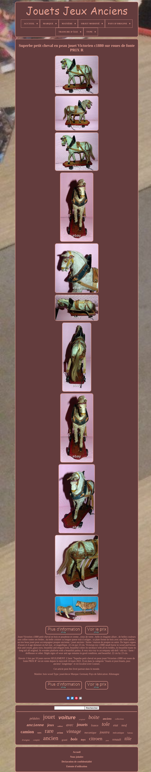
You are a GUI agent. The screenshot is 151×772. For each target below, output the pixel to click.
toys (83, 739)
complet (36, 740)
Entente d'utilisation (76, 766)
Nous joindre (76, 757)
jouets (82, 724)
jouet (49, 717)
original (82, 719)
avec (69, 725)
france (94, 725)
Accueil (76, 752)
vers (39, 732)
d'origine (26, 740)
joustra (105, 732)
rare (49, 731)
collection (119, 719)
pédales (35, 718)
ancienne (35, 725)
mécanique (118, 732)
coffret (60, 726)
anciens (107, 718)
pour (107, 740)
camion (27, 731)
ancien (50, 738)
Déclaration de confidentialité (77, 761)
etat (115, 725)
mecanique (90, 732)
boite (94, 717)
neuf (124, 725)
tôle (127, 738)
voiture (67, 717)
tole (106, 724)
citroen (95, 738)
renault (116, 739)
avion (60, 732)
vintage (73, 731)
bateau (130, 733)
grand (64, 740)
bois (74, 739)
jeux (50, 725)
